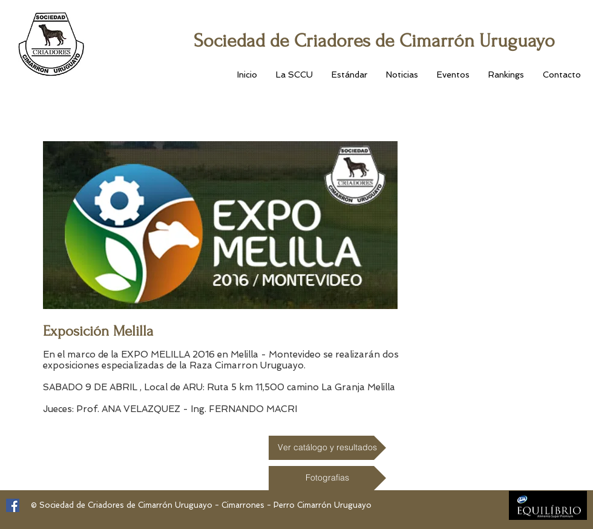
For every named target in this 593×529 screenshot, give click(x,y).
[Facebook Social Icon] (12, 505)
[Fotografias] (327, 478)
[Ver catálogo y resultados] (327, 448)
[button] (294, 74)
